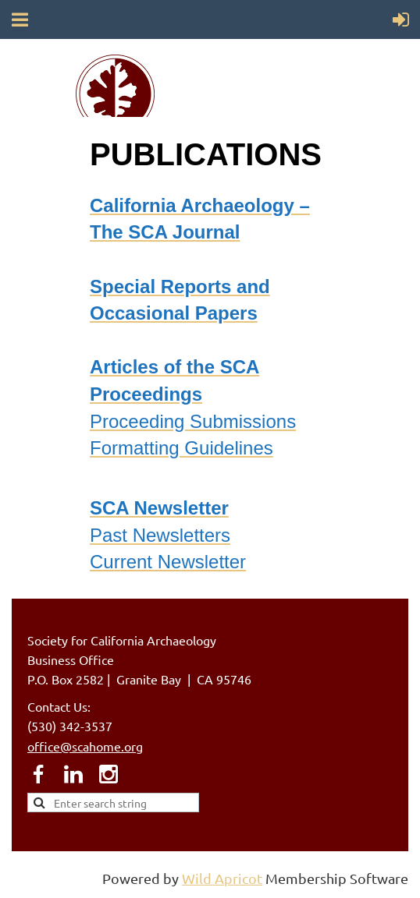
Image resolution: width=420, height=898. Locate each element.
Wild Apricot (222, 878)
